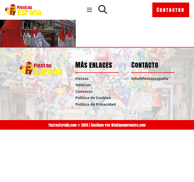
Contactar (171, 10)
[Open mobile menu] (89, 10)
